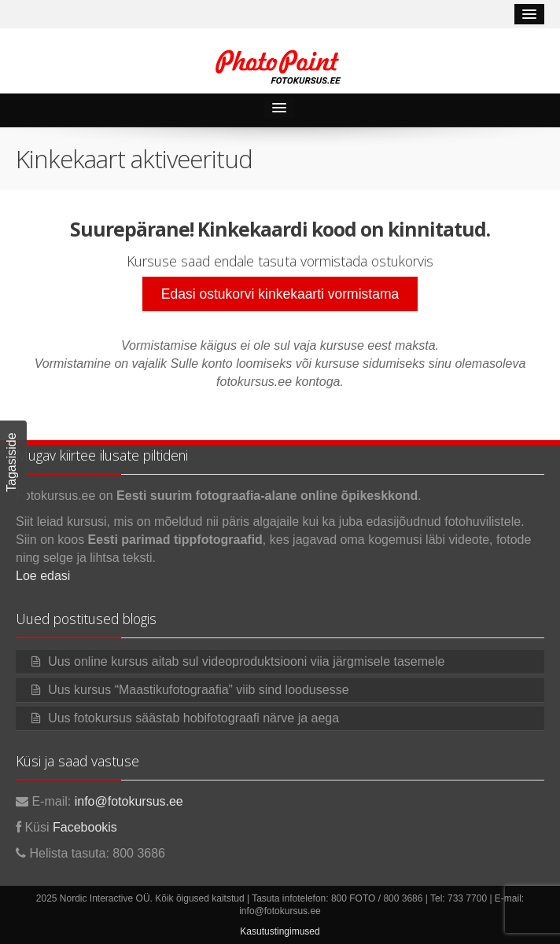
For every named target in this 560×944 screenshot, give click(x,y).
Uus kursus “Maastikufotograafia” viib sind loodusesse (198, 689)
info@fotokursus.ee (129, 801)
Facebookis (85, 827)
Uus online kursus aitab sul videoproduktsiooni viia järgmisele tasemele (246, 661)
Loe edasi (43, 575)
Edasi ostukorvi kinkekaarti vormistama (280, 294)
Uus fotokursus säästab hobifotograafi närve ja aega (193, 718)
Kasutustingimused (279, 931)
